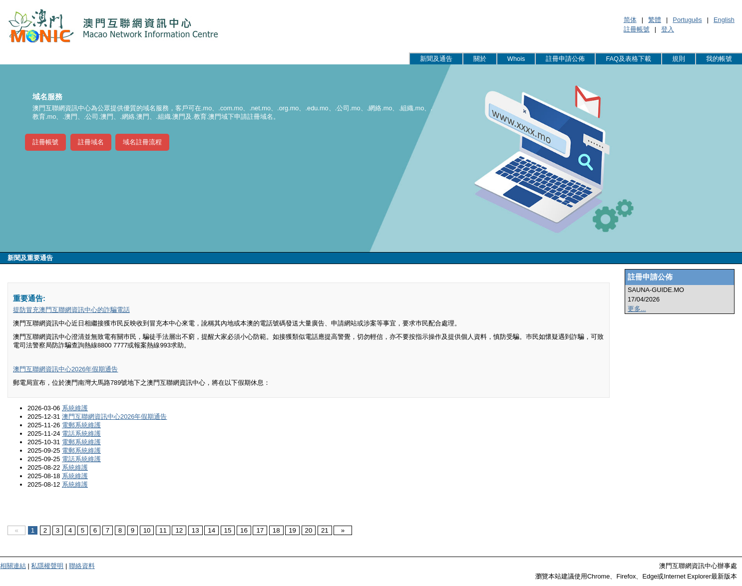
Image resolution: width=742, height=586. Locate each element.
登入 (667, 29)
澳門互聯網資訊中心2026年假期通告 (65, 369)
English (724, 19)
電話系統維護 (81, 433)
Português (687, 19)
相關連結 (13, 566)
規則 (678, 58)
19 (292, 530)
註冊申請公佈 (565, 58)
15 (228, 530)
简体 (630, 19)
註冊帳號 (637, 29)
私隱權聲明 (47, 566)
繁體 (654, 19)
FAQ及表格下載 (628, 58)
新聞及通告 (436, 58)
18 (276, 530)
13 (195, 530)
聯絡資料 (82, 566)
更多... (637, 308)
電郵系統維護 (81, 425)
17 (260, 530)
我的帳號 (719, 58)
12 (179, 530)
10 (147, 530)
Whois (516, 58)
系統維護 (75, 408)
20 (309, 530)
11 (163, 530)
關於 (479, 58)
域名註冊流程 (142, 142)
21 (325, 530)
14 (211, 530)
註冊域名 (91, 142)
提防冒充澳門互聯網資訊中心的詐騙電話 (71, 309)
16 (244, 530)
